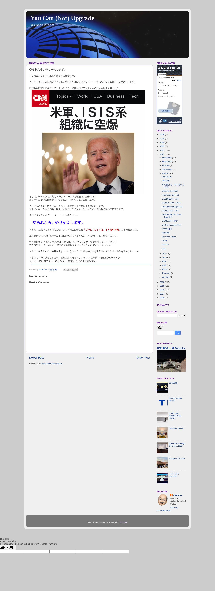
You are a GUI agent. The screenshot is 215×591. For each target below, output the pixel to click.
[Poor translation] (11, 547)
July (164, 253)
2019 (162, 286)
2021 (162, 154)
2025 (162, 138)
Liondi (164, 241)
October (166, 165)
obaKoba (177, 495)
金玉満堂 (173, 383)
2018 (162, 290)
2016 (162, 298)
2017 (162, 294)
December (167, 158)
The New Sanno (176, 428)
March (165, 269)
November (167, 161)
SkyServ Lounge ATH (171, 225)
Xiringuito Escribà (177, 458)
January (166, 277)
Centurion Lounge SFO (172, 207)
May (164, 261)
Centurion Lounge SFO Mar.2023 (177, 444)
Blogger (123, 522)
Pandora (165, 233)
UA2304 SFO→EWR (171, 203)
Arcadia (165, 244)
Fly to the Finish (169, 237)
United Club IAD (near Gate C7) (172, 215)
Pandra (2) (166, 177)
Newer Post (36, 357)
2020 (162, 282)
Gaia (164, 248)
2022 (162, 150)
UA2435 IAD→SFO (170, 211)
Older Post (143, 357)
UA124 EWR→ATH (170, 199)
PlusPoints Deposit (170, 195)
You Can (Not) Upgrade (62, 18)
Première (166, 181)
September (167, 169)
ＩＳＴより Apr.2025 (174, 475)
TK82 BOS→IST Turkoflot (171, 348)
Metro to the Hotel (170, 191)
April (164, 265)
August (165, 173)
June (164, 257)
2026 (162, 134)
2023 (162, 146)
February (166, 273)
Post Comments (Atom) (52, 364)
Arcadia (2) (167, 229)
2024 (162, 142)
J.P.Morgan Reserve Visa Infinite (175, 415)
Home (90, 357)
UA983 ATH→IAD (170, 221)
